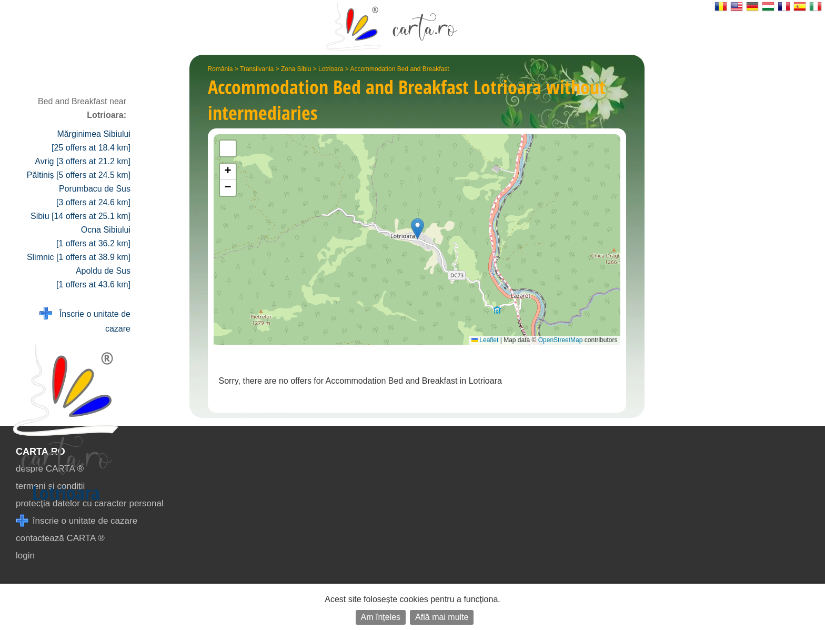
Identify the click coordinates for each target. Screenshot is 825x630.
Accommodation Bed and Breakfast (399, 69)
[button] (417, 228)
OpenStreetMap (560, 340)
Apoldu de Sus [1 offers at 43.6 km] (93, 277)
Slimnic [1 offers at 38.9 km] (78, 257)
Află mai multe (441, 617)
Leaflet (484, 340)
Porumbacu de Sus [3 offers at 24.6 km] (93, 195)
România (220, 69)
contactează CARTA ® (60, 538)
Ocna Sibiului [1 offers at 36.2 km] (93, 236)
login (25, 556)
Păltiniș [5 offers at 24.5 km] (78, 175)
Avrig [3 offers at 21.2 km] (82, 161)
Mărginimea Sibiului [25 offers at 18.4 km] (91, 140)
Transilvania (257, 69)
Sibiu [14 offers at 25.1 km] (80, 216)
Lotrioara (330, 69)
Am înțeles (381, 617)
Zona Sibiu (296, 69)
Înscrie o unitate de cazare (84, 320)
